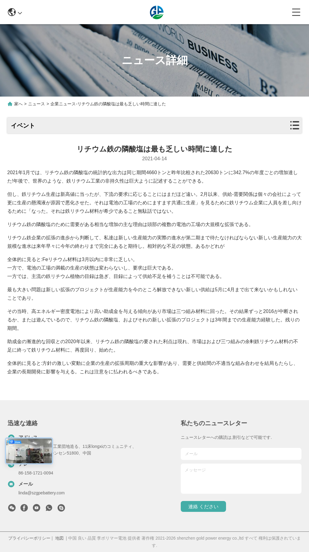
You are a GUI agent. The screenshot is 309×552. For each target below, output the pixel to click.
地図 (59, 538)
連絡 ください (203, 506)
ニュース (36, 103)
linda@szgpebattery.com (41, 492)
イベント (23, 125)
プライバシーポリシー (29, 538)
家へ (18, 103)
